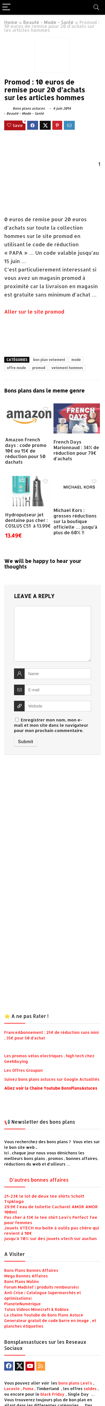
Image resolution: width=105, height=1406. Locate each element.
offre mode (16, 368)
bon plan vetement (49, 360)
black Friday (52, 1394)
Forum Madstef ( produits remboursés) (41, 1287)
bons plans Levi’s (75, 1383)
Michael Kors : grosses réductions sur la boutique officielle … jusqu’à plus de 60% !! (75, 521)
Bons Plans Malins (21, 1281)
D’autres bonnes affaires (39, 1180)
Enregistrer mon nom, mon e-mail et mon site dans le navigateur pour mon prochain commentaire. (51, 725)
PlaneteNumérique (22, 1303)
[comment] (52, 634)
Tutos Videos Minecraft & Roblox (36, 1309)
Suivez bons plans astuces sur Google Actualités (51, 1079)
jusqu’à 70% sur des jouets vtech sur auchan (50, 1238)
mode (76, 360)
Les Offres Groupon (24, 1070)
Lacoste (12, 1388)
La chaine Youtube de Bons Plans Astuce (43, 1315)
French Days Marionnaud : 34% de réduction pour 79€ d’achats (76, 450)
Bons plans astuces (24, 108)
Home (10, 22)
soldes (90, 1388)
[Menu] (6, 7)
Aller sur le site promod (34, 311)
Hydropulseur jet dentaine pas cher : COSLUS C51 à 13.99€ (28, 520)
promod (38, 368)
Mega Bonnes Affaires (26, 1275)
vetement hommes (67, 368)
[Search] (96, 7)
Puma (28, 1388)
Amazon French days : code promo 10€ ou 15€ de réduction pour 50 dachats (25, 451)
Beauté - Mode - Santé (48, 22)
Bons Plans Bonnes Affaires (31, 1270)
